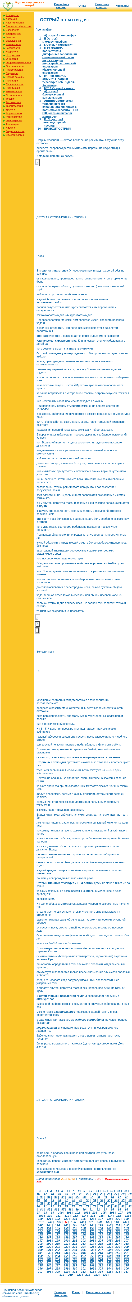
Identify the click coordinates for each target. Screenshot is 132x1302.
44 (45, 1200)
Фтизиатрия (12, 124)
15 (126, 1190)
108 (129, 1212)
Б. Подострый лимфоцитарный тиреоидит (54, 122)
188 (57, 1237)
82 (123, 1206)
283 (117, 1262)
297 (49, 1268)
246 (83, 1253)
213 (83, 1243)
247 (92, 1253)
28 (123, 1194)
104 (94, 1212)
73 (59, 1206)
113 (75, 1215)
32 (55, 1197)
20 (66, 1194)
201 (74, 1240)
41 (119, 1197)
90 (84, 1209)
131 (41, 1222)
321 (87, 1274)
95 (119, 1209)
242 (49, 1253)
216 (109, 1243)
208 (40, 1243)
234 (74, 1249)
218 (126, 1243)
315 (109, 1271)
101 (69, 1212)
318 (62, 1274)
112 (67, 1215)
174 (126, 1231)
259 (100, 1256)
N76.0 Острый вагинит (59, 88)
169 (83, 1231)
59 (55, 1203)
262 (126, 1256)
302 (92, 1268)
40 (112, 1197)
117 (110, 1215)
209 (49, 1243)
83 (130, 1206)
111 (58, 1215)
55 (123, 1200)
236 (92, 1249)
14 (118, 1190)
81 (115, 1206)
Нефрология (13, 55)
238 (109, 1249)
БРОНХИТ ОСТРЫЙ (57, 128)
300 (74, 1268)
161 (109, 1228)
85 (48, 1209)
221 (57, 1246)
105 (103, 1212)
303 (100, 1268)
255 (66, 1256)
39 (105, 1197)
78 (94, 1206)
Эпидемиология (15, 135)
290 (83, 1265)
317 (126, 1271)
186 (40, 1237)
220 (49, 1246)
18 (52, 1194)
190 (74, 1237)
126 (92, 1218)
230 (40, 1249)
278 (74, 1262)
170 (92, 1231)
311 (74, 1271)
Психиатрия (12, 80)
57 (41, 1203)
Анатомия (11, 19)
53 (108, 1200)
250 (117, 1253)
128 (109, 1218)
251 (126, 1253)
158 (83, 1228)
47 (66, 1200)
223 (74, 1246)
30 (41, 1197)
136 (82, 1222)
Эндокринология (15, 131)
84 (41, 1209)
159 (92, 1228)
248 (100, 1253)
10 (90, 1190)
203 (92, 1240)
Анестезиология (15, 22)
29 (130, 1194)
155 (57, 1228)
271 (109, 1259)
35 (77, 1197)
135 (73, 1222)
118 (118, 1215)
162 (117, 1228)
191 (83, 1237)
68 (119, 1203)
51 (94, 1200)
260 (109, 1256)
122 (57, 1218)
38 (98, 1197)
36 (84, 1197)
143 (49, 1225)
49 (80, 1200)
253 (49, 1256)
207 (126, 1240)
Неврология (12, 51)
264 (49, 1259)
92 (98, 1209)
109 (41, 1215)
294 (117, 1265)
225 (92, 1246)
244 (66, 1253)
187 (49, 1237)
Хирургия (11, 127)
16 (38, 1194)
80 (108, 1206)
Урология (11, 109)
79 (101, 1206)
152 (126, 1225)
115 (92, 1215)
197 (40, 1240)
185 (126, 1234)
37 (91, 1197)
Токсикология (13, 102)
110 (49, 1215)
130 (126, 1218)
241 (40, 1253)
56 (130, 1200)
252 (40, 1256)
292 (100, 1265)
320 (79, 1274)
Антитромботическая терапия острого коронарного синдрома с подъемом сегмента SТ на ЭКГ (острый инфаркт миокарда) (60, 108)
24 (94, 1194)
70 (38, 1206)
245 (74, 1253)
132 (50, 1222)
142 (40, 1225)
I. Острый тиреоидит (58, 44)
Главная (60, 1292)
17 (45, 1194)
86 (55, 1209)
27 (115, 1194)
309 (57, 1271)
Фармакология (14, 113)
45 (52, 1200)
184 (117, 1234)
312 (83, 1271)
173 (117, 1231)
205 (109, 1240)
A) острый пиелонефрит (61, 35)
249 (109, 1253)
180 (83, 1234)
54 (115, 1200)
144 (57, 1225)
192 (92, 1237)
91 (91, 1209)
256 (74, 1256)
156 (66, 1228)
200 (66, 1240)
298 (57, 1268)
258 (92, 1256)
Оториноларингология (18, 62)
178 (66, 1234)
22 (80, 1194)
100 (60, 1212)
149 (100, 1225)
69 (126, 1203)
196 (126, 1237)
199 (57, 1240)
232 (57, 1249)
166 (57, 1231)
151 (117, 1225)
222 (66, 1246)
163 (126, 1228)
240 (126, 1249)
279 (83, 1262)
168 (74, 1231)
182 (100, 1234)
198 (49, 1240)
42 (126, 1197)
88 (69, 1209)
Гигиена (10, 37)
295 (126, 1265)
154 (49, 1228)
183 (109, 1234)
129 (117, 1218)
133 (58, 1222)
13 (111, 1190)
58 (48, 1203)
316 (117, 1271)
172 (109, 1231)
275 (49, 1262)
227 (109, 1246)
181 (92, 1234)
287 (57, 1265)
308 (49, 1271)
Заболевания (13, 40)
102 (77, 1212)
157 (74, 1228)
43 (38, 1200)
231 (49, 1249)
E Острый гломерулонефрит (54, 40)
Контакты (122, 5)
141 (125, 1222)
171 (100, 1231)
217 (117, 1243)
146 (74, 1225)
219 (40, 1246)
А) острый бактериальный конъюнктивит (53, 94)
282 (109, 1262)
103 (86, 1212)
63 (84, 1203)
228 (117, 1246)
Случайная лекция (61, 6)
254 (57, 1256)
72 (52, 1206)
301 (83, 1268)
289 (74, 1265)
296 (40, 1268)
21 (73, 1194)
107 (120, 1212)
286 (49, 1265)
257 (83, 1256)
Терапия (10, 98)
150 (109, 1225)
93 (105, 1209)
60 (63, 1203)
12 (104, 1190)
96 (126, 1209)
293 (109, 1265)
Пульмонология (14, 84)
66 (105, 1203)
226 (100, 1246)
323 (105, 1274)
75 (73, 1206)
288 (66, 1265)
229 (126, 1246)
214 (92, 1243)
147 (83, 1225)
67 (112, 1203)
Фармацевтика (14, 116)
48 (73, 1200)
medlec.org (31, 1293)
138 (99, 1222)
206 (117, 1240)
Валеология (12, 29)
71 (45, 1206)
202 (83, 1240)
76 (80, 1206)
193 (100, 1237)
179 (74, 1234)
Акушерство (12, 15)
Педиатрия (12, 73)
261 (117, 1256)
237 (100, 1249)
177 (57, 1234)
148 (92, 1225)
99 (52, 1212)
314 (100, 1271)
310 (66, 1271)
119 (127, 1215)
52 (101, 1200)
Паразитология (14, 69)
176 (49, 1234)
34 (69, 1197)
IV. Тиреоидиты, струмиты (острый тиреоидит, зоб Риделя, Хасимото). (58, 80)
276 (57, 1262)
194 (109, 1237)
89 (77, 1209)
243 (57, 1253)
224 (83, 1246)
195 (117, 1237)
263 (40, 1259)
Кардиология (13, 48)
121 (49, 1218)
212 (74, 1243)
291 (92, 1265)
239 (117, 1249)
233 (66, 1249)
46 (59, 1200)
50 (87, 1200)
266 (66, 1259)
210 (57, 1243)
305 (117, 1268)
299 (66, 1268)
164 (40, 1231)
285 (40, 1265)
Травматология (14, 106)
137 (90, 1222)
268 (83, 1259)
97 (38, 1212)
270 (100, 1259)
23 (87, 1194)
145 (66, 1225)
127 (100, 1218)
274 (40, 1262)
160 (100, 1228)
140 (116, 1222)
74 (66, 1206)
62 (77, 1203)
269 (92, 1259)
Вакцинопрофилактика (18, 26)
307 (40, 1271)
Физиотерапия (14, 120)
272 (117, 1259)
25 (101, 1194)
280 (92, 1262)
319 (70, 1274)
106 (112, 1212)
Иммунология (13, 44)
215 (100, 1243)
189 (66, 1237)
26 (108, 1194)
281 (100, 1262)
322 (96, 1274)
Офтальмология (15, 66)
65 (98, 1203)
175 (40, 1234)
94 (112, 1209)
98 (45, 1212)
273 (126, 1259)
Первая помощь (15, 77)
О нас (82, 5)
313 (92, 1271)
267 (74, 1259)
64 (91, 1203)
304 (109, 1268)
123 (66, 1218)
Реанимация (13, 87)
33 (63, 1197)
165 (49, 1231)
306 (126, 1268)
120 (40, 1218)
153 (40, 1228)
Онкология (12, 58)
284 (126, 1262)
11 (97, 1190)
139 (108, 1222)
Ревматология (14, 91)
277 (66, 1262)
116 (101, 1215)
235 (83, 1249)
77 (87, 1206)
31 (48, 1197)
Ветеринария (13, 33)
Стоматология (14, 95)
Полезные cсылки (102, 6)
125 (83, 1218)
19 (59, 1194)
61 (69, 1203)
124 (74, 1218)
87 (63, 1209)
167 (66, 1231)
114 (84, 1215)
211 (66, 1243)
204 (100, 1240)
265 (57, 1259)
